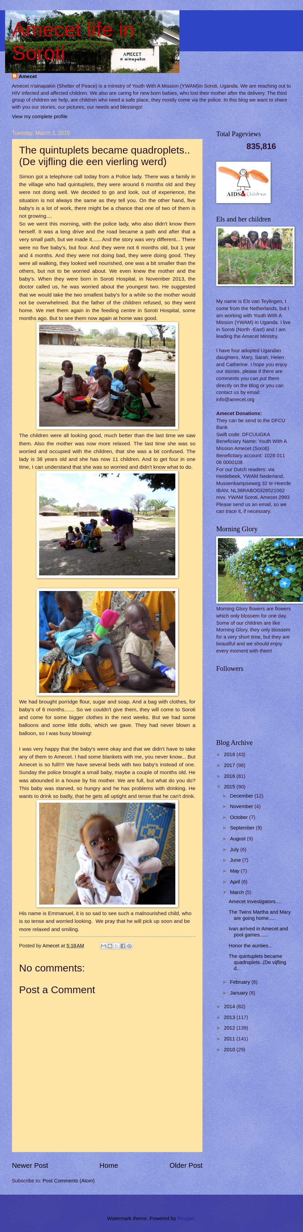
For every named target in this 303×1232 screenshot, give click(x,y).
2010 (230, 1049)
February (240, 982)
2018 (230, 754)
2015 (230, 786)
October (239, 817)
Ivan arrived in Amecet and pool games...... (258, 932)
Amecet (28, 76)
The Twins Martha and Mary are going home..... (260, 915)
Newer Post (30, 1165)
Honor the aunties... (250, 945)
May (235, 871)
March (237, 892)
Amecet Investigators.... (255, 901)
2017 (230, 765)
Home (108, 1165)
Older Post (186, 1165)
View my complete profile (39, 116)
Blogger (185, 1218)
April (235, 882)
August (238, 838)
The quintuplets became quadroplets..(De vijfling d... (257, 962)
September (243, 828)
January (239, 993)
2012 (230, 1028)
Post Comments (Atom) (69, 1180)
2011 (230, 1038)
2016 (230, 776)
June (236, 860)
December (242, 796)
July (235, 849)
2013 (230, 1017)
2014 (230, 1006)
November (242, 806)
